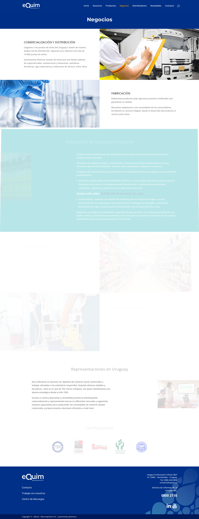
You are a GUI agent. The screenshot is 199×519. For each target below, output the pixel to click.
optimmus (72, 516)
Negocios (124, 6)
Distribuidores (140, 6)
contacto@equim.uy (168, 482)
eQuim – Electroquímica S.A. (45, 516)
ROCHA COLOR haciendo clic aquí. (122, 193)
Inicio (86, 6)
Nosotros (97, 6)
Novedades (155, 6)
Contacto (169, 6)
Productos (111, 6)
